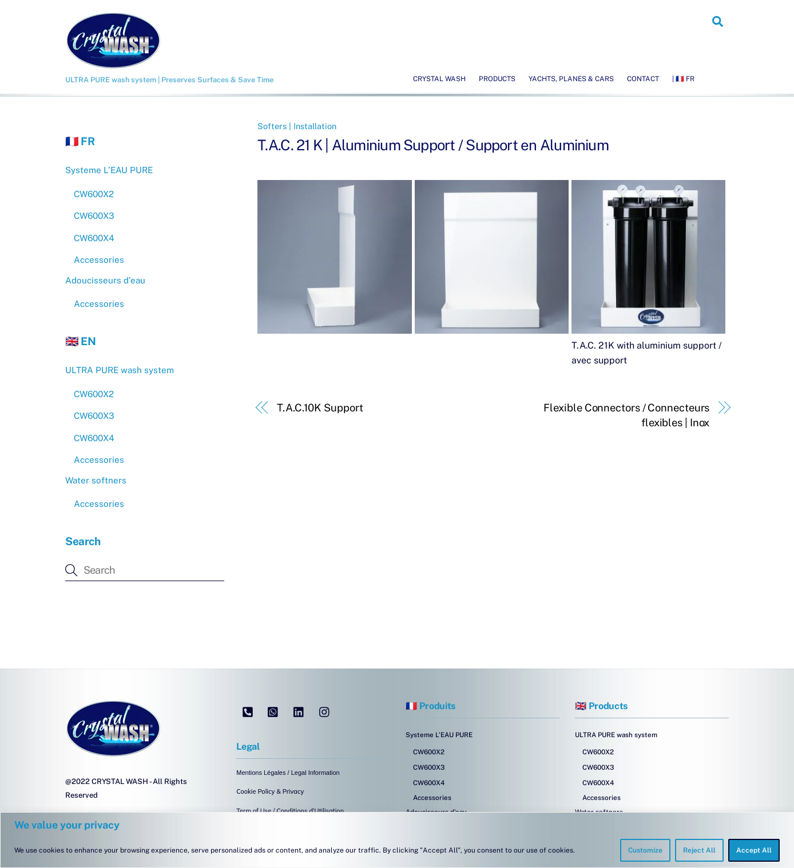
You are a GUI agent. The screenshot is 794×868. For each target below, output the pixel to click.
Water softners (95, 480)
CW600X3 (94, 216)
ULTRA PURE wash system (119, 370)
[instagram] (324, 711)
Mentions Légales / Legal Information (287, 772)
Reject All (699, 850)
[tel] (247, 711)
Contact (643, 79)
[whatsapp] (273, 711)
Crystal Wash (439, 79)
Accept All (754, 850)
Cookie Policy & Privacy (270, 791)
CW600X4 (94, 238)
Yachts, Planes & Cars (571, 79)
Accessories (99, 260)
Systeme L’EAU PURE (109, 170)
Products (497, 79)
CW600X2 (94, 194)
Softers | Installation (296, 126)
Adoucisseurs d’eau (105, 280)
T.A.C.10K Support (320, 408)
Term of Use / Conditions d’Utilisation (290, 811)
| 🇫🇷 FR (683, 79)
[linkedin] (299, 711)
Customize (645, 850)
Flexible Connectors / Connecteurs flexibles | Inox (626, 415)
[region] (397, 840)
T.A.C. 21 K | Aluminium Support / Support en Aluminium (433, 145)
